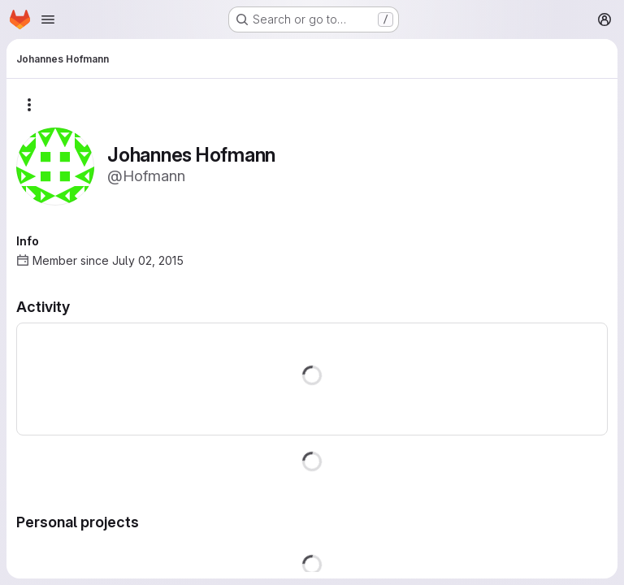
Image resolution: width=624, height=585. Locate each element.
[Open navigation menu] (48, 19)
